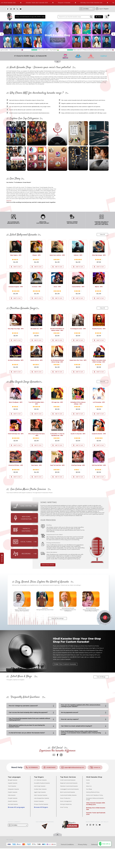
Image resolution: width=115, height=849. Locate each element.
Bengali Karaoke (12, 780)
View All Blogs (101, 677)
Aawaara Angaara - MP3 (16, 286)
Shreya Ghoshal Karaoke (41, 804)
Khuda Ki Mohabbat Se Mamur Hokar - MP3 (57, 329)
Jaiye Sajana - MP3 (15, 255)
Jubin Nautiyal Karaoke (40, 795)
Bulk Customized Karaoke (67, 792)
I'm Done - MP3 (36, 286)
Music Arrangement (66, 801)
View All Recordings (57, 618)
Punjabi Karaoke (12, 798)
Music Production (65, 798)
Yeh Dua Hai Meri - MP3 (99, 465)
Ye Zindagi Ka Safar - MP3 (78, 328)
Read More (8, 200)
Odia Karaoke (11, 795)
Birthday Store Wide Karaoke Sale (16, 2)
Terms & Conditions (67, 844)
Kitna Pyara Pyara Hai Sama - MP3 (36, 434)
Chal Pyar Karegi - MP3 (78, 465)
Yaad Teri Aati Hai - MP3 (57, 465)
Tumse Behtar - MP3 (78, 286)
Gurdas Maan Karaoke (40, 789)
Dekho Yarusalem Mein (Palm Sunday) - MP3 (99, 361)
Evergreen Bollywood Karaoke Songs (95, 799)
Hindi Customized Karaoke (67, 780)
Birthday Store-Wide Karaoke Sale (95, 808)
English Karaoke (12, 792)
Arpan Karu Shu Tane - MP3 (78, 360)
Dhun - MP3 (57, 286)
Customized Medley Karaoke (68, 795)
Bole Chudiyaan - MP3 (15, 402)
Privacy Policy (82, 844)
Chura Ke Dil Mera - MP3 (15, 465)
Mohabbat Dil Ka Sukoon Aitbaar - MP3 (78, 403)
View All (102, 234)
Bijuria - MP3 (99, 286)
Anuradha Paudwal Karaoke (42, 783)
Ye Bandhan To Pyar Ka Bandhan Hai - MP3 (57, 434)
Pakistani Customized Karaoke (69, 786)
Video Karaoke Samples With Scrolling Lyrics (95, 803)
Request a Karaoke (75, 2)
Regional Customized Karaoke (68, 783)
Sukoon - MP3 (78, 255)
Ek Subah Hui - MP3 (36, 328)
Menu (98, 16)
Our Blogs (89, 789)
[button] (113, 34)
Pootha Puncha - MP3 (98, 328)
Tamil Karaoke (12, 786)
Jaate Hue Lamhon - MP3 (57, 255)
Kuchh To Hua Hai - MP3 (78, 433)
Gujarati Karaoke (12, 783)
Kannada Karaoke (13, 804)
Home (88, 780)
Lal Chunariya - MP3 (99, 402)
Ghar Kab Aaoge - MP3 (99, 255)
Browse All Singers (41, 807)
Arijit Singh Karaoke (39, 786)
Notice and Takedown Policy (94, 795)
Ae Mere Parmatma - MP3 (15, 360)
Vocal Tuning (64, 807)
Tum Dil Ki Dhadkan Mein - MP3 (36, 403)
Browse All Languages (16, 807)
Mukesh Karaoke (39, 801)
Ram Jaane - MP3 (36, 465)
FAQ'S (88, 783)
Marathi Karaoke (12, 801)
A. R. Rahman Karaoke (40, 780)
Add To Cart (16, 266)
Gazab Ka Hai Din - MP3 (99, 433)
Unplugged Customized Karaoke (69, 789)
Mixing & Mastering (65, 804)
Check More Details (48, 564)
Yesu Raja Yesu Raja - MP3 (15, 328)
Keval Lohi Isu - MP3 (36, 360)
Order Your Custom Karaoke (65, 664)
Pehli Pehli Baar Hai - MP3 (15, 433)
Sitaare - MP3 (36, 255)
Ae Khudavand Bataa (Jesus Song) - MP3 (57, 361)
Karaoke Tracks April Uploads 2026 (48, 2)
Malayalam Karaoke (13, 789)
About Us (89, 786)
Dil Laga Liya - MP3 (57, 402)
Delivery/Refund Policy (92, 792)
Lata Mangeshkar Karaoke (41, 798)
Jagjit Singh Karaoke (40, 792)
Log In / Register (102, 8)
